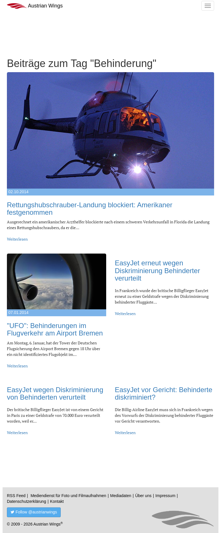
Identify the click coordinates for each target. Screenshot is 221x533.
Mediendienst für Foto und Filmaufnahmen (68, 495)
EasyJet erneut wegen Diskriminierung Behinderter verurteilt (157, 270)
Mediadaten (120, 495)
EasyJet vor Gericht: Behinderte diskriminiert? (163, 393)
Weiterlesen (17, 239)
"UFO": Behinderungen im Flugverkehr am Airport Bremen (55, 329)
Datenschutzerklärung (26, 501)
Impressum (165, 495)
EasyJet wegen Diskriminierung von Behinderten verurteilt (55, 393)
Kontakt (57, 501)
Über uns (143, 495)
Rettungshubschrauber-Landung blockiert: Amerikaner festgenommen (89, 208)
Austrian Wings (35, 6)
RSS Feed (16, 495)
